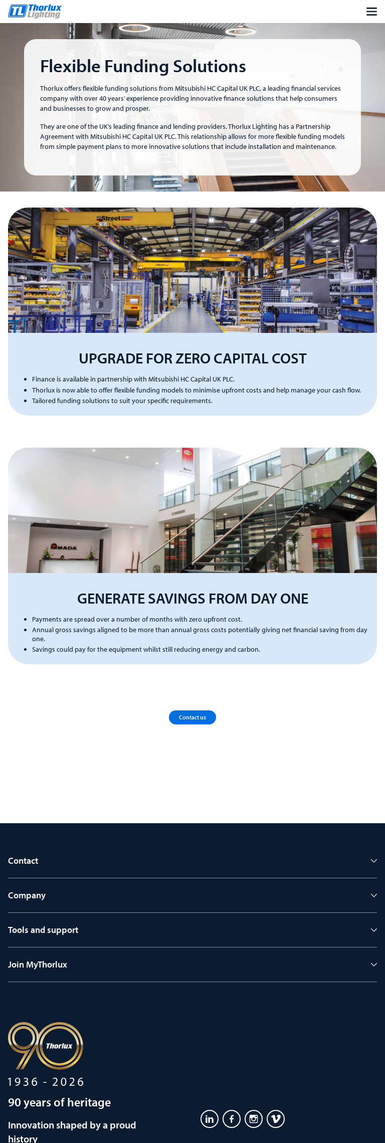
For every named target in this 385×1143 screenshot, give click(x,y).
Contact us (192, 717)
